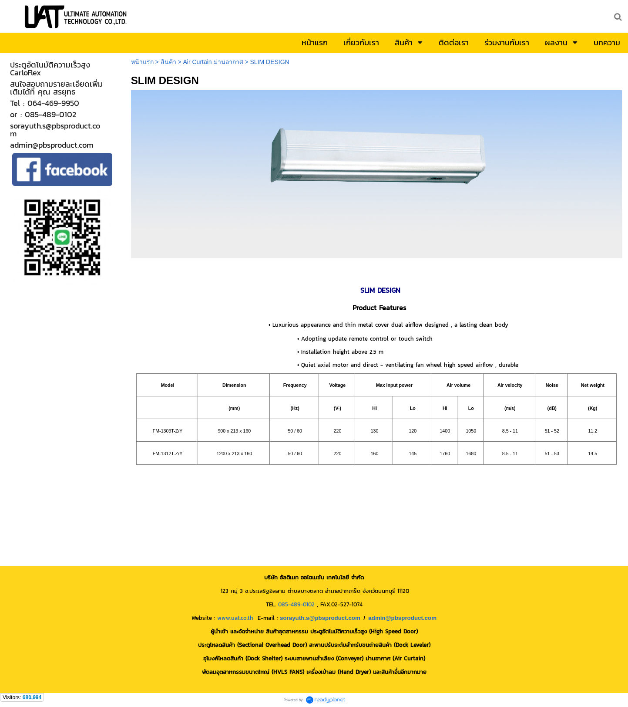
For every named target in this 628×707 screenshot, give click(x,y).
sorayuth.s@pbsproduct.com (320, 618)
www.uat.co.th (235, 617)
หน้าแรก (142, 61)
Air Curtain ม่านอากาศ (213, 61)
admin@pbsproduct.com (402, 618)
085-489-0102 (296, 604)
